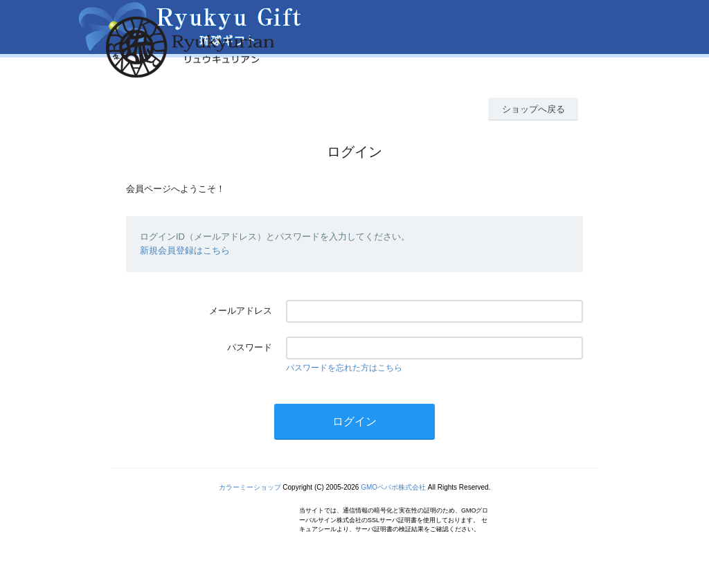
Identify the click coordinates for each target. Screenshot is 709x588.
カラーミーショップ (250, 487)
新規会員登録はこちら (185, 250)
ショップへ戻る (533, 109)
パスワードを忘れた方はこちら (344, 368)
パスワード (249, 347)
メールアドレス (240, 310)
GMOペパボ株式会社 (393, 487)
